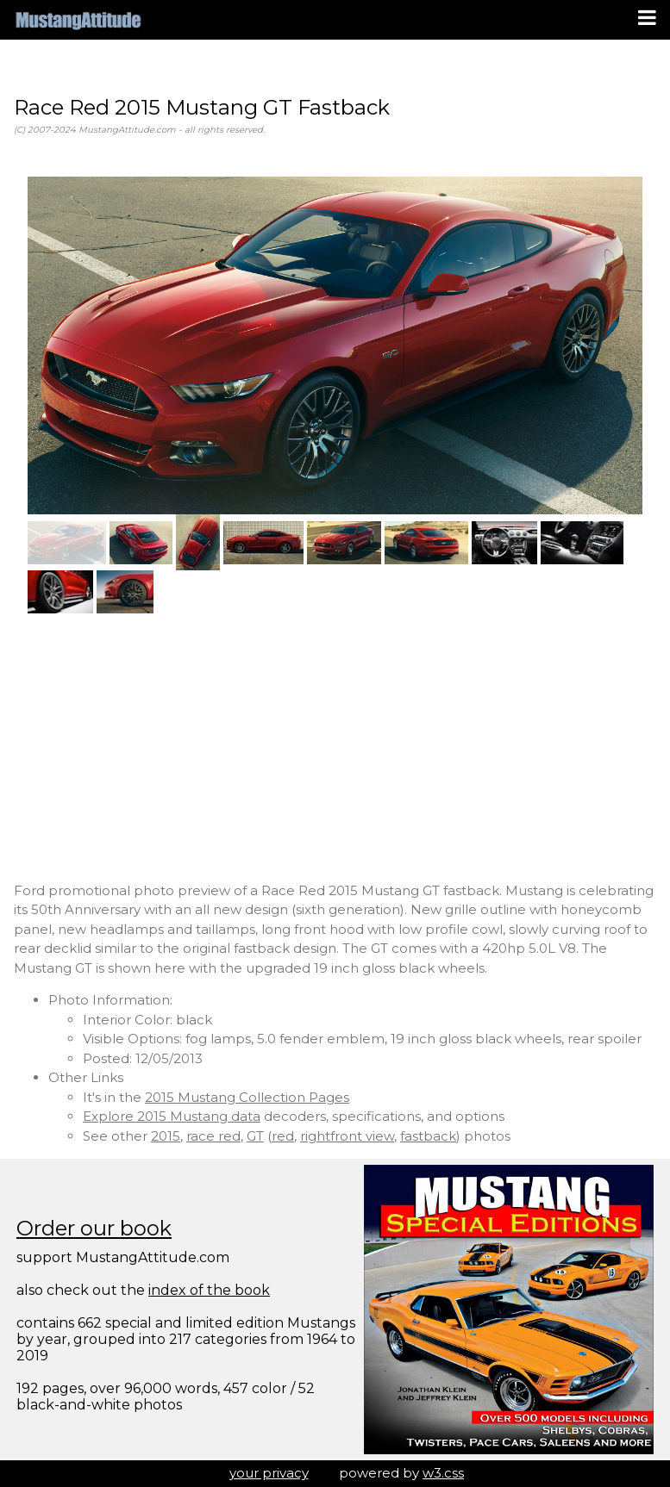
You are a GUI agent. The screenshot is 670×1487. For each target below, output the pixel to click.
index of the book (209, 1290)
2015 (165, 1136)
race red (213, 1136)
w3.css (443, 1473)
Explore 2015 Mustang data (171, 1116)
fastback (428, 1136)
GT (255, 1136)
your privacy (269, 1473)
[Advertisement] (335, 747)
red (283, 1136)
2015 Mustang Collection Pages (247, 1097)
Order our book (94, 1228)
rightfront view (347, 1136)
